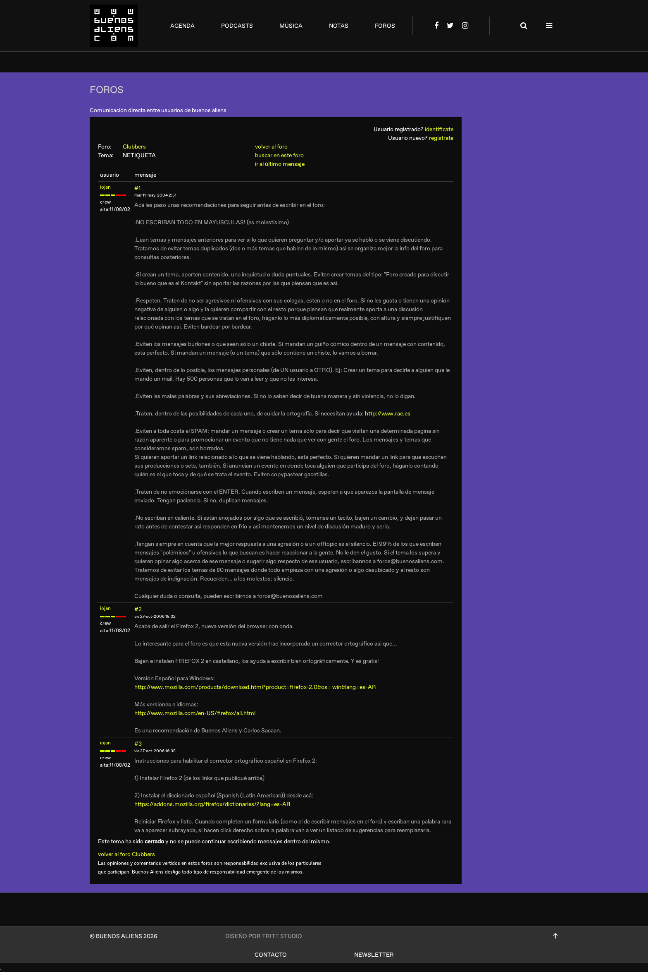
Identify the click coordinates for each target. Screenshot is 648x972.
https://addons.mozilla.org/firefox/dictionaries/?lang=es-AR (212, 804)
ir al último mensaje (280, 164)
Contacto (271, 954)
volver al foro (271, 146)
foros (385, 25)
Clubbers (138, 146)
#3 (138, 743)
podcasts (237, 25)
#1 (137, 188)
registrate (441, 138)
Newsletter (374, 954)
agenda (182, 25)
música (291, 25)
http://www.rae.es (387, 413)
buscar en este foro (279, 155)
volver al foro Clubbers (129, 854)
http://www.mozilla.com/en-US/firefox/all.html (194, 713)
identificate (439, 129)
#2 (138, 609)
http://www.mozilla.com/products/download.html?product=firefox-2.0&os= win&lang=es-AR (255, 687)
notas (338, 25)
